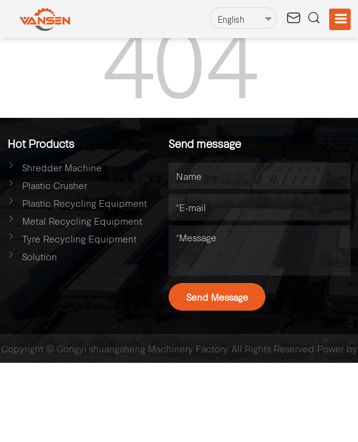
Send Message (217, 297)
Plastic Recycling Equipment (84, 203)
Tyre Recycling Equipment (79, 238)
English (231, 19)
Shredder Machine (62, 167)
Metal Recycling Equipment (82, 221)
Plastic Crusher (54, 185)
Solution (39, 256)
